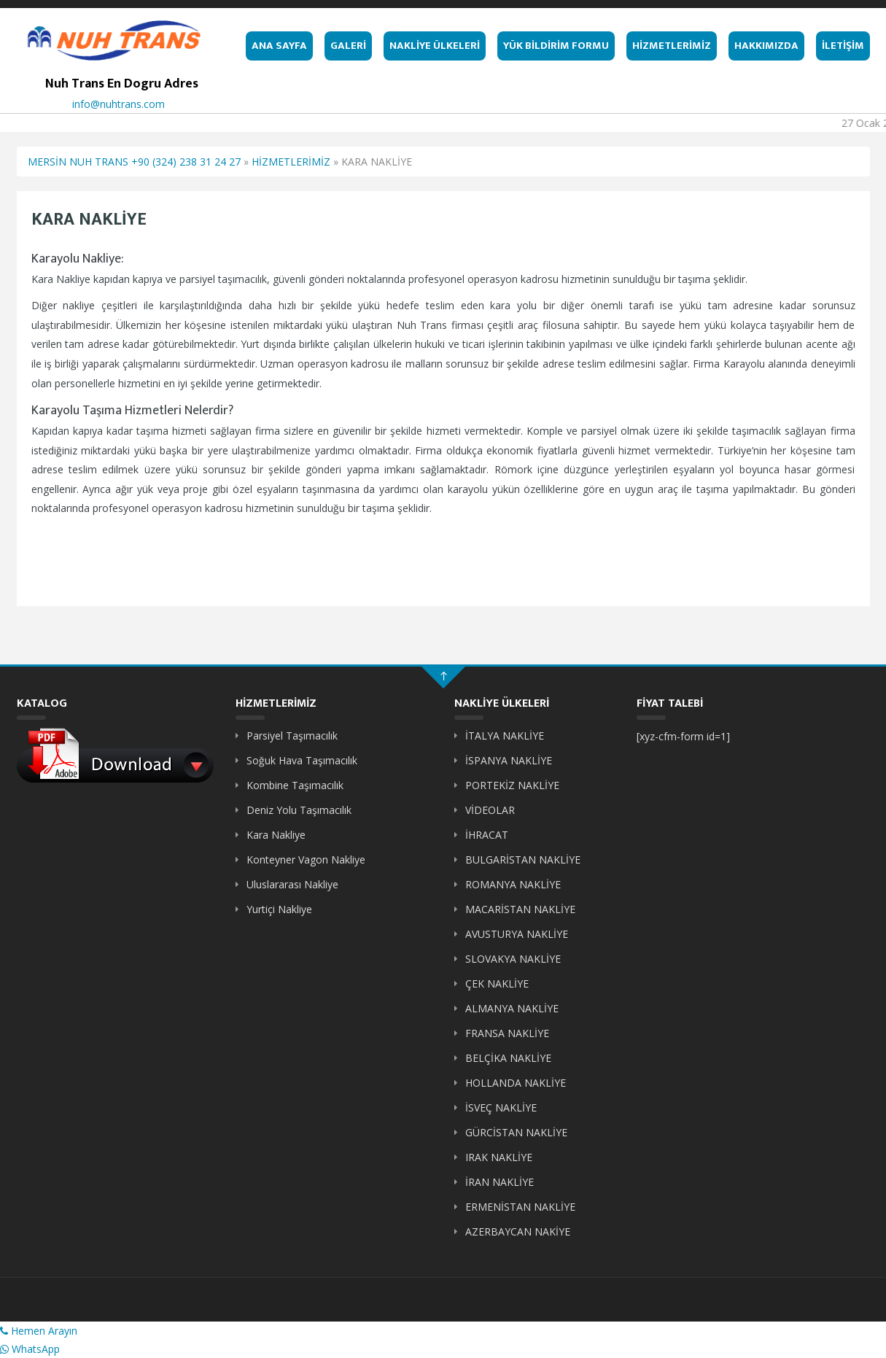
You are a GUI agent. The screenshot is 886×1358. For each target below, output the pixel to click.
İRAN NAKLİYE (499, 1182)
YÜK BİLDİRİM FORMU (556, 45)
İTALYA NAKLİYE (504, 735)
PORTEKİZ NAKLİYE (512, 785)
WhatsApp (30, 1349)
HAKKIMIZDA (766, 45)
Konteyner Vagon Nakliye (305, 859)
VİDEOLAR (490, 810)
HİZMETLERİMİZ (671, 45)
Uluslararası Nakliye (292, 884)
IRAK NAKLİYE (498, 1157)
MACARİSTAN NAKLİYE (520, 909)
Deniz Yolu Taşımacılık (298, 810)
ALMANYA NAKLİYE (512, 1008)
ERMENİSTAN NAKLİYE (520, 1207)
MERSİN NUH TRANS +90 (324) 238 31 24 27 (134, 161)
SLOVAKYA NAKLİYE (513, 959)
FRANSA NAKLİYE (507, 1033)
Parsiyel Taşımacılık (292, 735)
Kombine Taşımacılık (294, 785)
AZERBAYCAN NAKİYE (517, 1231)
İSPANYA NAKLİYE (508, 760)
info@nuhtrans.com (118, 104)
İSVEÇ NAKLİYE (501, 1107)
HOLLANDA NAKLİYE (515, 1083)
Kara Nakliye (276, 835)
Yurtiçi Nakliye (279, 909)
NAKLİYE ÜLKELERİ (434, 45)
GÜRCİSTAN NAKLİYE (516, 1132)
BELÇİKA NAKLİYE (508, 1058)
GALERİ (348, 45)
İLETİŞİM (843, 45)
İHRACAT (486, 835)
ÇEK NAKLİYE (497, 983)
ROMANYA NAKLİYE (513, 884)
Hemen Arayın (38, 1331)
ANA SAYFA (279, 45)
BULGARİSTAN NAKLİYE (522, 859)
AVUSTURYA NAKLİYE (516, 934)
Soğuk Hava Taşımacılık (301, 760)
